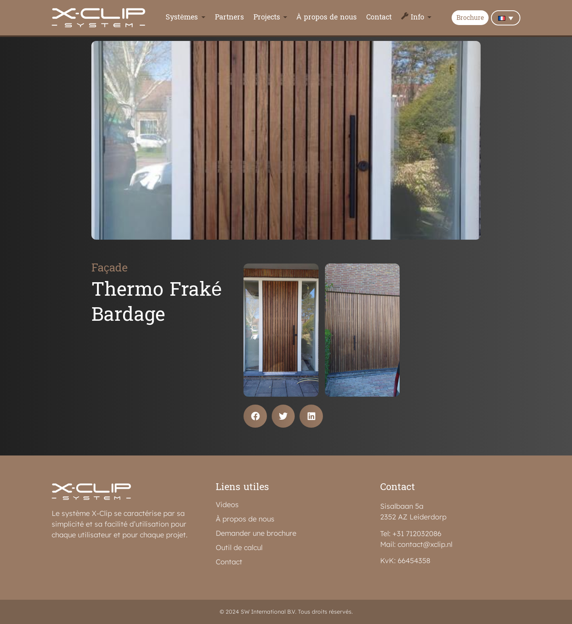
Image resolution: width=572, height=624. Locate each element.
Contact (379, 17)
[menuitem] (505, 17)
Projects (266, 17)
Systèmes (182, 17)
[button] (255, 416)
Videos (227, 505)
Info (417, 17)
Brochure (470, 18)
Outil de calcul (239, 548)
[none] (505, 17)
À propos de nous (327, 17)
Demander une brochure (256, 533)
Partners (229, 17)
